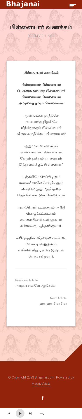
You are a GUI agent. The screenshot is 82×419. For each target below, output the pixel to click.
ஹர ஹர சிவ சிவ (34, 300)
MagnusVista (41, 384)
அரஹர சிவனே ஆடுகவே (48, 283)
